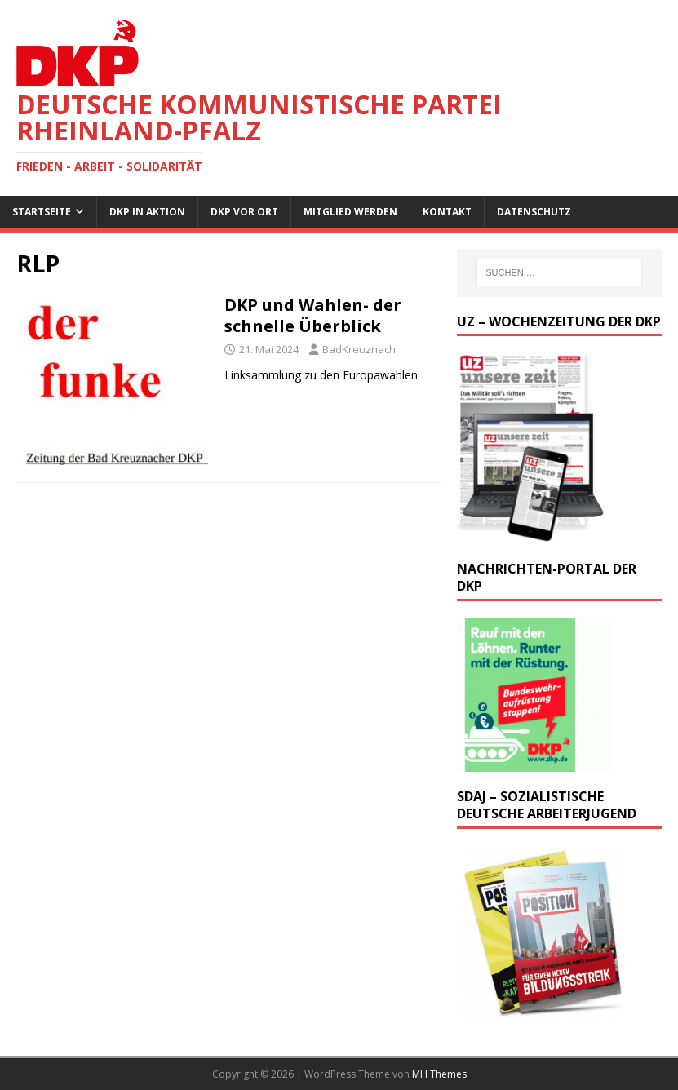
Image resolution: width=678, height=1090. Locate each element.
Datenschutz (534, 212)
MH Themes (439, 1074)
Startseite (41, 212)
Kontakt (447, 212)
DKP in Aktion (147, 212)
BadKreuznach (359, 349)
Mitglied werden (350, 212)
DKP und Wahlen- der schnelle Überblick (312, 315)
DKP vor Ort (244, 212)
